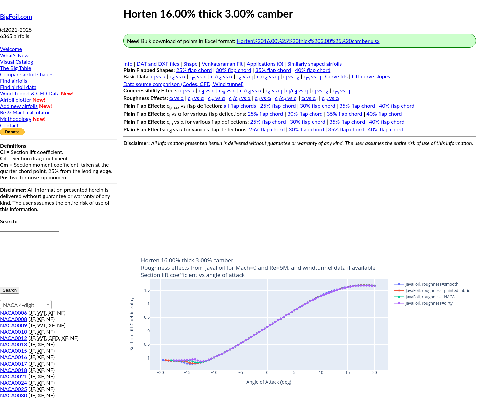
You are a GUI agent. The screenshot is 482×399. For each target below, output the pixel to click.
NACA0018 (13, 370)
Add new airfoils (19, 106)
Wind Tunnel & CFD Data (30, 93)
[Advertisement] (299, 199)
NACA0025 (13, 389)
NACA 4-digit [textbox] (18, 305)
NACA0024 (13, 382)
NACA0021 (13, 376)
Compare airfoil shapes (27, 74)
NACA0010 (13, 331)
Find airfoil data (18, 87)
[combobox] (26, 304)
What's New (14, 55)
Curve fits (336, 76)
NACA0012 (13, 338)
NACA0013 (13, 344)
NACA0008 (13, 319)
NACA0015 (13, 350)
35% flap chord (273, 70)
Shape (190, 63)
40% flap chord (312, 70)
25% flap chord (194, 70)
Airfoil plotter (15, 99)
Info (128, 63)
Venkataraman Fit (222, 63)
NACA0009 (13, 325)
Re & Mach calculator (25, 112)
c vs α (158, 76)
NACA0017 (13, 363)
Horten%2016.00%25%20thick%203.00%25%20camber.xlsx (308, 40)
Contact (9, 125)
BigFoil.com (16, 16)
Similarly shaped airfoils (314, 63)
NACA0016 (13, 357)
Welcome (11, 49)
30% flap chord (233, 70)
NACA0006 (13, 312)
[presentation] (27, 256)
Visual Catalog (16, 61)
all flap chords (240, 105)
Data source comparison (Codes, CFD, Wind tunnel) (183, 84)
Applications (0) (265, 63)
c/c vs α (222, 76)
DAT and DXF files (158, 63)
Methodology (15, 118)
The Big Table (15, 68)
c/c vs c (268, 76)
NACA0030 (13, 395)
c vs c (245, 76)
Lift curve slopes (371, 76)
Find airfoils (13, 80)
